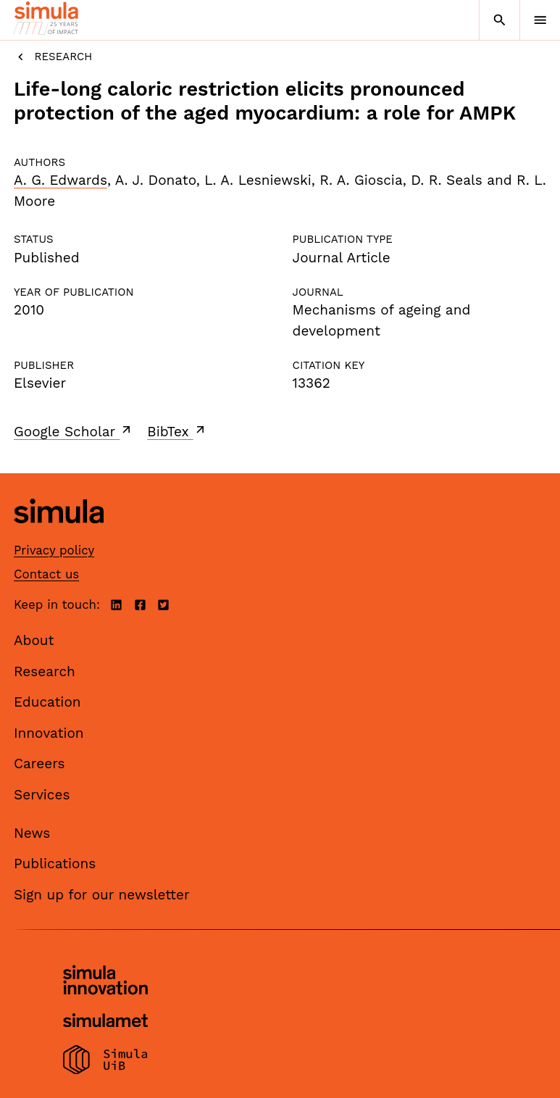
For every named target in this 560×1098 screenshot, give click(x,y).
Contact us (46, 574)
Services (42, 794)
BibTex (177, 431)
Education (47, 702)
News (32, 833)
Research (53, 57)
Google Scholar (73, 431)
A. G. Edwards (60, 180)
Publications (55, 863)
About (34, 640)
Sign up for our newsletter (102, 894)
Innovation (49, 733)
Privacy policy (54, 550)
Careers (39, 763)
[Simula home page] (59, 533)
